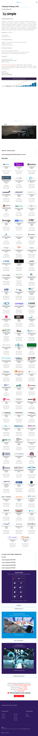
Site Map (27, 716)
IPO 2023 (15, 719)
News (26, 714)
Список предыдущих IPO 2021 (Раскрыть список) (14, 154)
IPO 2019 (3, 718)
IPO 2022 (15, 718)
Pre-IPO (2, 714)
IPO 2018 (3, 716)
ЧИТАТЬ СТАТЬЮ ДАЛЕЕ (8, 150)
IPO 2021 (15, 716)
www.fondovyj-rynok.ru (25, 728)
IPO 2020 (15, 714)
